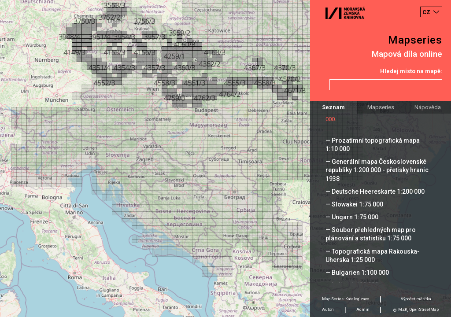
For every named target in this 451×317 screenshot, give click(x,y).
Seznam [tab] (333, 107)
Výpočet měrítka (416, 299)
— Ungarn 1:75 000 (351, 217)
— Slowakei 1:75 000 (354, 204)
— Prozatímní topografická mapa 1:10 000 (372, 144)
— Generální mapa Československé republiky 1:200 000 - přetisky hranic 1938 (377, 170)
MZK (402, 309)
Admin (363, 309)
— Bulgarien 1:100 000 (357, 272)
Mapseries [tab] (380, 107)
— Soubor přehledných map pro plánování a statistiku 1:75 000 (370, 234)
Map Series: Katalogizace (345, 299)
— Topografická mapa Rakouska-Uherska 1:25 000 (372, 255)
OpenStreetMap (424, 309)
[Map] (225, 158)
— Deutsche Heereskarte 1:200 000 (375, 191)
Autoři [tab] (328, 309)
